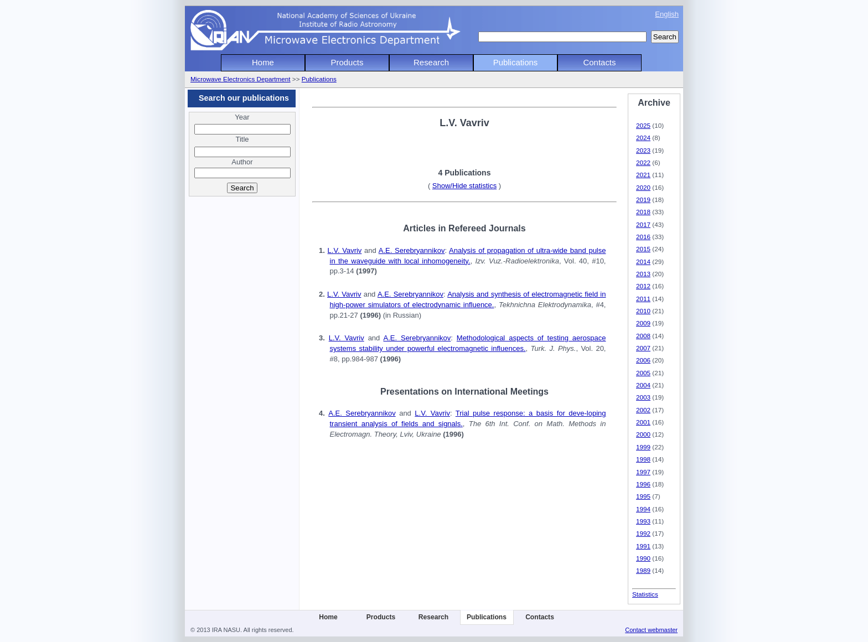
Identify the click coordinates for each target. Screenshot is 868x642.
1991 (643, 546)
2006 (643, 360)
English (667, 14)
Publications (515, 62)
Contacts (599, 62)
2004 (643, 385)
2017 (643, 224)
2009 (643, 323)
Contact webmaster (651, 630)
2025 (643, 125)
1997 (643, 471)
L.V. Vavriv (345, 250)
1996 (643, 484)
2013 (643, 273)
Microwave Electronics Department (240, 78)
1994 (643, 508)
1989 (643, 570)
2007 (643, 347)
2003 (643, 397)
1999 (643, 447)
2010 (643, 310)
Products (347, 62)
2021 (643, 174)
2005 (643, 372)
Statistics (645, 594)
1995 (643, 496)
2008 (643, 335)
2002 (643, 409)
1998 (643, 459)
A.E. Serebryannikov (412, 250)
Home (263, 62)
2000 (643, 434)
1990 (643, 558)
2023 (643, 150)
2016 (643, 236)
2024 (643, 137)
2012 (643, 285)
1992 (643, 533)
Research (431, 62)
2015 (643, 248)
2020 (643, 187)
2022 (643, 162)
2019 (643, 199)
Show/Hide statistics (464, 186)
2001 (643, 422)
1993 (643, 521)
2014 (643, 261)
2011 (643, 298)
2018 (643, 211)
